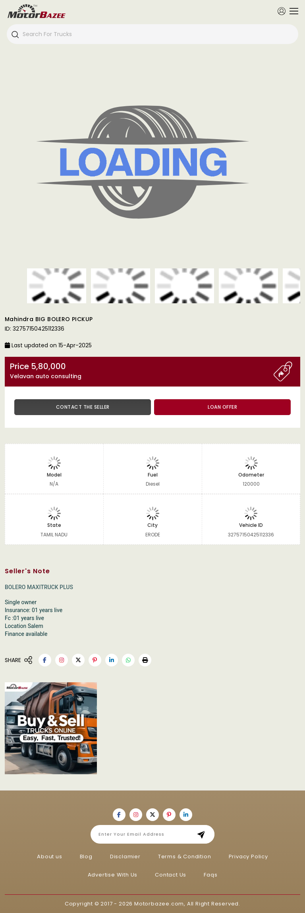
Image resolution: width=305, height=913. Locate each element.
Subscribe (203, 834)
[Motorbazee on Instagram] (61, 660)
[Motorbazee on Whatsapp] (128, 660)
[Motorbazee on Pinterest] (95, 660)
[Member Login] (282, 11)
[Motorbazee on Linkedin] (111, 660)
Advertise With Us (113, 875)
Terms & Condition (184, 856)
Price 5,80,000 (142, 371)
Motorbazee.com (159, 903)
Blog (86, 856)
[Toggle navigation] (292, 11)
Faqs (210, 875)
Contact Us (170, 875)
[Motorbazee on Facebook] (45, 660)
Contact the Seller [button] (83, 407)
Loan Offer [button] (222, 407)
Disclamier (125, 856)
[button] (145, 660)
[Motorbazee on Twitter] (78, 660)
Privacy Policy (248, 856)
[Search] (15, 34)
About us (49, 856)
